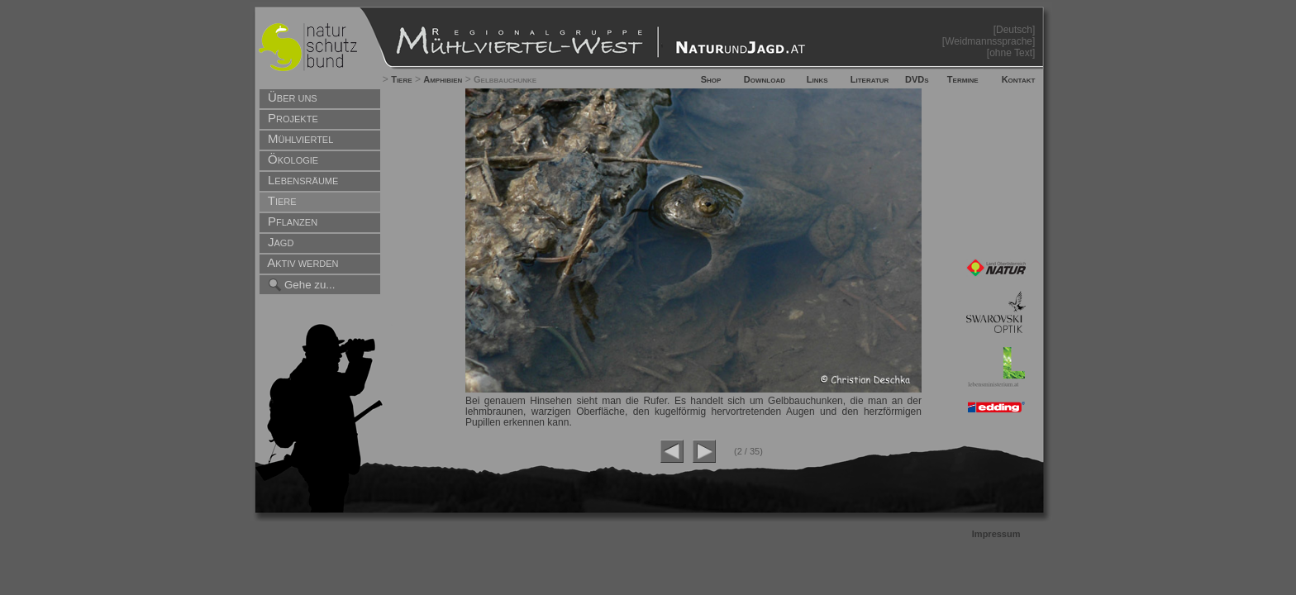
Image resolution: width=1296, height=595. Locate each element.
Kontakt (1019, 79)
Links (817, 79)
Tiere (401, 79)
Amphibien (442, 79)
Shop (711, 79)
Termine (963, 79)
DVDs (917, 79)
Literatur (869, 79)
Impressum (996, 534)
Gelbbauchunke (505, 79)
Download (764, 79)
